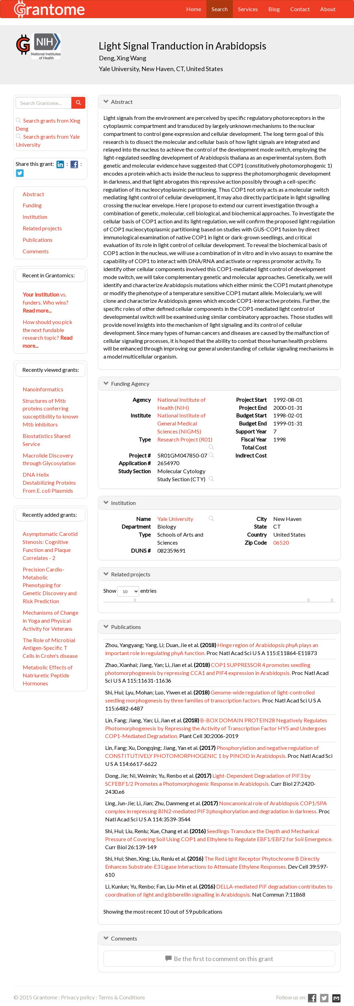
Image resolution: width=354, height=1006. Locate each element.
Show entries (130, 591)
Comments (36, 251)
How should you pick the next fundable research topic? (47, 333)
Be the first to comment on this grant (219, 958)
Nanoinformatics (43, 389)
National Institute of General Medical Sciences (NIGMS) (181, 423)
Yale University (175, 518)
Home (193, 9)
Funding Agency (130, 383)
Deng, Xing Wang (122, 58)
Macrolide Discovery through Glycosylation (49, 459)
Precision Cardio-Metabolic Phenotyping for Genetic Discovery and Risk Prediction (50, 585)
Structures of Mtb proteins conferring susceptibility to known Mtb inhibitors (50, 412)
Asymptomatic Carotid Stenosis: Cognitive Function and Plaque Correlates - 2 (50, 545)
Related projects (42, 228)
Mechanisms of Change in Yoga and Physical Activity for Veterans (50, 620)
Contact (300, 9)
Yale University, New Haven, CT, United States (161, 68)
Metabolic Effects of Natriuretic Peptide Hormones (48, 675)
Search (220, 9)
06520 (281, 542)
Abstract (33, 194)
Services (248, 9)
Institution (35, 216)
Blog (274, 9)
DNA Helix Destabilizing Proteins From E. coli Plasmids (49, 482)
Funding (32, 205)
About (328, 9)
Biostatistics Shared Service (46, 439)
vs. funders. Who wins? (46, 302)
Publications (38, 239)
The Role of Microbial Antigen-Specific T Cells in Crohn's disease (50, 648)
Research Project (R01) (184, 439)
